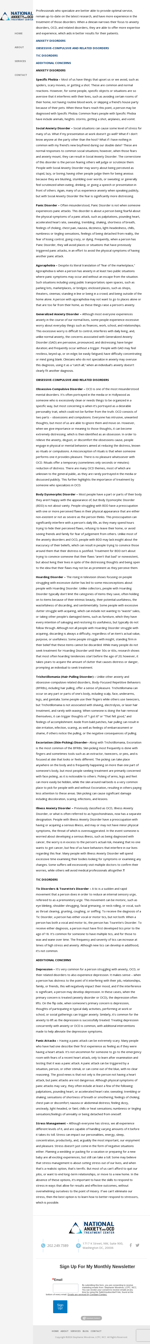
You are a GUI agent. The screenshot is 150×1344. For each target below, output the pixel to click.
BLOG (86, 1331)
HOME (55, 1331)
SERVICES (76, 1331)
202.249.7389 (51, 1245)
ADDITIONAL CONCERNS (53, 63)
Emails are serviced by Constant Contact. (87, 1294)
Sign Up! (60, 1306)
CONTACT (96, 1331)
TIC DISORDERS (47, 55)
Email (58, 1279)
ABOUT (65, 1331)
